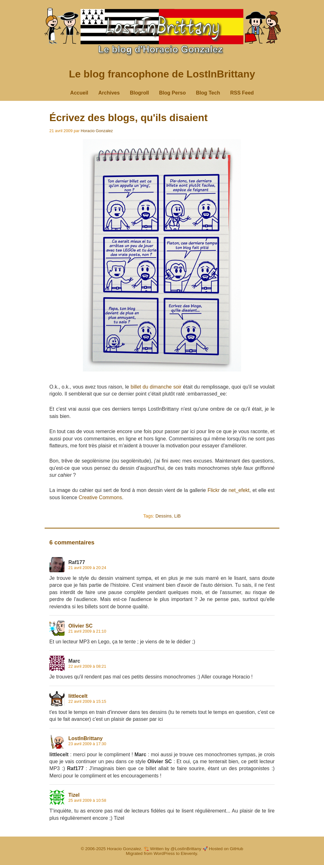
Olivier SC (80, 626)
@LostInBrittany (186, 848)
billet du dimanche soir (156, 387)
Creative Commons (100, 497)
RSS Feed (242, 92)
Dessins (163, 515)
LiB (177, 515)
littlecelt (77, 696)
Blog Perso (172, 92)
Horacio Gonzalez (97, 130)
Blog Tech (208, 92)
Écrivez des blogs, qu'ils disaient (128, 117)
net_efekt (238, 490)
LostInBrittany (85, 738)
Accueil (79, 92)
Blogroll (139, 92)
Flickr (214, 490)
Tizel (73, 795)
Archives (109, 92)
